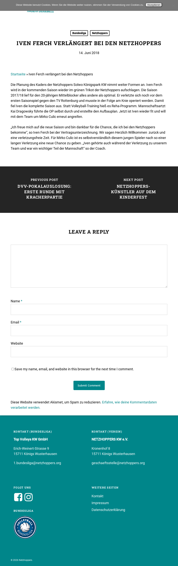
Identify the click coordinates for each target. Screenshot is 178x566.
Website (17, 343)
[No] (173, 5)
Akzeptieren (153, 4)
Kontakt (97, 496)
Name (16, 301)
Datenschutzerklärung (108, 510)
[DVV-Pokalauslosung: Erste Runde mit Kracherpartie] (44, 189)
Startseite (18, 74)
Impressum (100, 503)
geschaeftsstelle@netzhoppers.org (118, 463)
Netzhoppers (100, 33)
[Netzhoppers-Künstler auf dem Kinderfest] (133, 189)
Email (16, 322)
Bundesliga (79, 33)
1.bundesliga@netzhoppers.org (37, 463)
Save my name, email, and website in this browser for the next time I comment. (74, 369)
